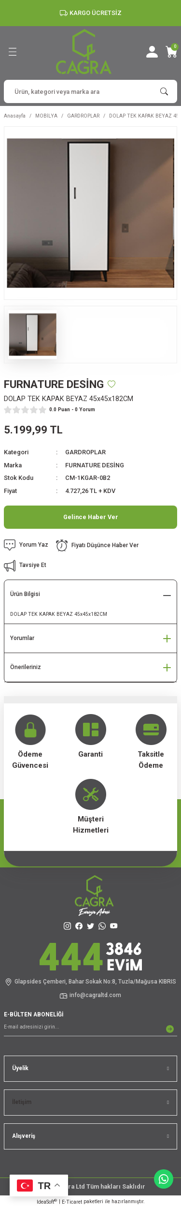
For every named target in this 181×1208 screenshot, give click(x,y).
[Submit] (170, 1029)
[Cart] (171, 52)
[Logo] (83, 51)
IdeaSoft (47, 1201)
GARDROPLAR (85, 452)
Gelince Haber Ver (90, 517)
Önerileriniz (25, 667)
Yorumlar (22, 638)
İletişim (21, 1102)
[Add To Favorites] (111, 384)
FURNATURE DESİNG (94, 465)
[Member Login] (152, 52)
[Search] (90, 91)
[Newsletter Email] (90, 1029)
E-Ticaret (72, 1202)
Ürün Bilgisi (25, 594)
